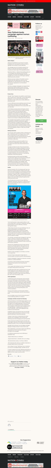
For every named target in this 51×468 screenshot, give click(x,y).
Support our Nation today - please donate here (25, 1)
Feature (38, 16)
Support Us (10, 14)
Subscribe (39, 138)
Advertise (16, 14)
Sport (32, 16)
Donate (41, 120)
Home (9, 16)
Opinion (19, 16)
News (14, 16)
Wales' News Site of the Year (12, 7)
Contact (22, 14)
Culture (26, 16)
